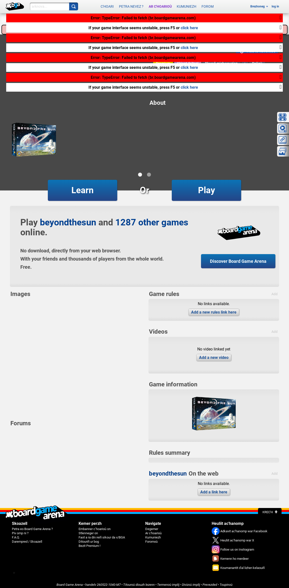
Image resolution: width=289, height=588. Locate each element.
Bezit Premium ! (89, 543)
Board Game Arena (70, 582)
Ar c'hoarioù (160, 5)
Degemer (151, 526)
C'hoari (107, 5)
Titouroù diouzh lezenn (139, 582)
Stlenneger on (88, 531)
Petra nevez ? (131, 5)
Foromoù (151, 539)
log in (275, 5)
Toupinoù (226, 582)
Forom (208, 5)
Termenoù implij (168, 582)
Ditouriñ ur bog (89, 539)
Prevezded (209, 582)
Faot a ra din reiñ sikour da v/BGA (102, 535)
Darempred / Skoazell (27, 539)
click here (189, 28)
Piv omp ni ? (20, 531)
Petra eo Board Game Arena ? (32, 526)
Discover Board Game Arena (238, 258)
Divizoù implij (191, 582)
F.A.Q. (16, 535)
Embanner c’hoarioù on (95, 526)
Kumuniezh (186, 5)
